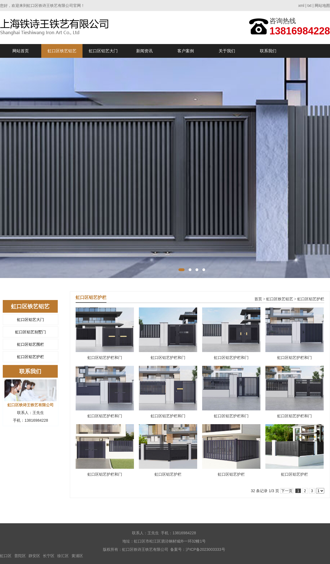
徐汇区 (63, 556)
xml (301, 5)
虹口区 (6, 556)
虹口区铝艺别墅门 (30, 332)
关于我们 (227, 50)
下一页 (287, 491)
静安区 (34, 556)
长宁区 (48, 556)
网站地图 (322, 5)
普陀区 (20, 556)
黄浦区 (77, 556)
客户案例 (185, 50)
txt (309, 5)
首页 (258, 299)
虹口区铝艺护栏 (30, 357)
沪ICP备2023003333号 (205, 549)
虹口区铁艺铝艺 (62, 50)
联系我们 (268, 50)
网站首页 (20, 50)
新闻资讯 (144, 50)
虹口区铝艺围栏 (30, 344)
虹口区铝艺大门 (103, 50)
